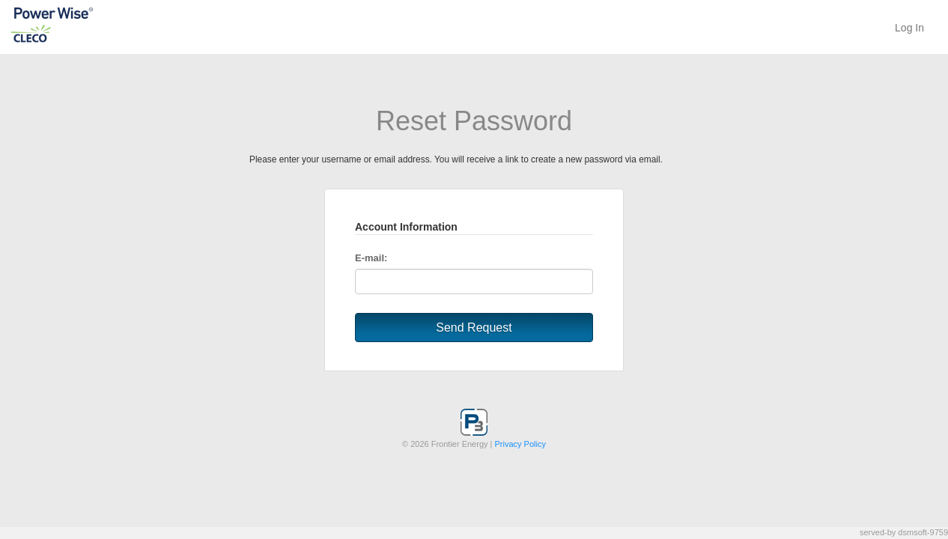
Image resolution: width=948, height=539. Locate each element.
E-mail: (371, 258)
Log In (909, 28)
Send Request (473, 327)
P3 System (78, 25)
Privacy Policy (520, 443)
